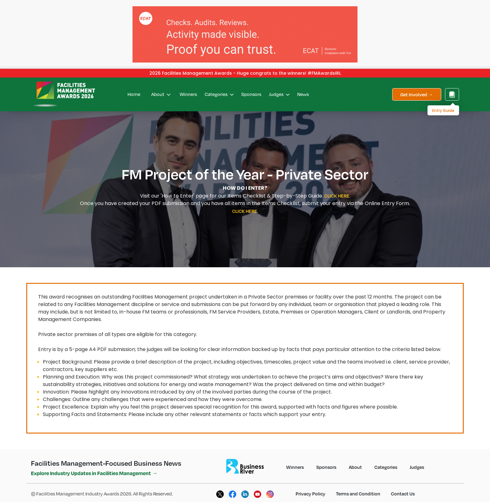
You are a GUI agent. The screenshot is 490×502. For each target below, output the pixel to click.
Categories (219, 94)
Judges (279, 94)
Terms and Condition (358, 493)
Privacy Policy (310, 493)
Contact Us (403, 493)
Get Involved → (416, 94)
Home (134, 94)
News (303, 94)
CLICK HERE (336, 195)
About (160, 94)
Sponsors (251, 94)
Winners (188, 94)
